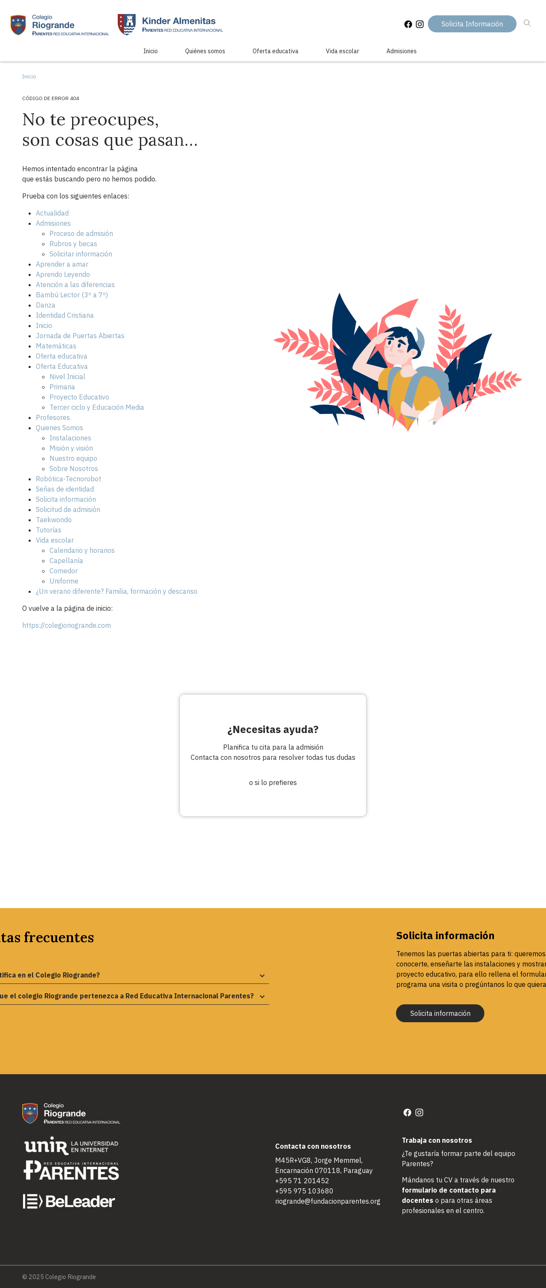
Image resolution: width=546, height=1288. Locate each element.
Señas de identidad (65, 489)
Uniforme (63, 581)
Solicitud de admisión (68, 509)
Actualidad (52, 213)
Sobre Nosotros (73, 468)
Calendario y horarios (82, 550)
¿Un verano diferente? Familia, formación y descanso (116, 591)
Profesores (53, 417)
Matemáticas (56, 346)
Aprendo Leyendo (63, 274)
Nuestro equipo (73, 458)
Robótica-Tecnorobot (68, 478)
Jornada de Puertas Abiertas (80, 335)
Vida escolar (342, 51)
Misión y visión (71, 448)
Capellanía (66, 560)
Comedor (63, 570)
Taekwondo (54, 519)
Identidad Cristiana (65, 315)
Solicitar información (80, 254)
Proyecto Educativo (79, 397)
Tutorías (48, 530)
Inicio (150, 51)
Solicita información (66, 499)
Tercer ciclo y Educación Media (96, 407)
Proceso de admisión (81, 233)
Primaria (62, 386)
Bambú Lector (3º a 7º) (72, 294)
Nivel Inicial (67, 376)
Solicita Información (472, 24)
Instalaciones (70, 438)
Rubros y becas (73, 243)
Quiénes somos (205, 51)
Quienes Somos (59, 427)
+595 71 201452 (302, 1180)
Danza (45, 305)
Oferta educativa (276, 51)
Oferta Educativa (62, 366)
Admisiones (401, 51)
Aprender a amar (62, 264)
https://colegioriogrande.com (66, 625)
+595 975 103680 (304, 1191)
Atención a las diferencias (75, 284)
